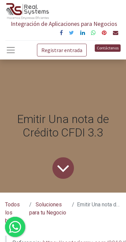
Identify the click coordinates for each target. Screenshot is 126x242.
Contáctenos (108, 47)
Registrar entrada (61, 50)
